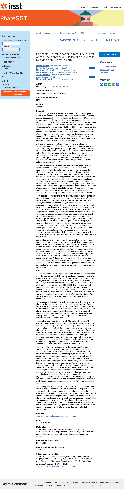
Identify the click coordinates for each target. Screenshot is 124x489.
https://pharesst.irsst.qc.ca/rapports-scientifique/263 (58, 416)
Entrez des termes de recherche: (15, 40)
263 (82, 33)
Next (112, 34)
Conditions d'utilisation (43, 486)
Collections (6, 66)
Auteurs (5, 68)
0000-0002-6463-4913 (59, 86)
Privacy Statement (101, 486)
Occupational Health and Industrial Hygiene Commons (109, 70)
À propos (47, 482)
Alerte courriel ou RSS (11, 58)
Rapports (46, 33)
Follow (92, 68)
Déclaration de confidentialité (80, 486)
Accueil (38, 33)
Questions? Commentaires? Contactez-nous (15, 93)
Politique (5, 85)
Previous (102, 34)
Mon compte (67, 482)
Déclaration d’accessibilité (109, 482)
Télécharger (109, 54)
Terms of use (61, 486)
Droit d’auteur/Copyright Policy (86, 482)
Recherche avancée (10, 54)
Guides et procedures (11, 87)
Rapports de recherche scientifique (66, 33)
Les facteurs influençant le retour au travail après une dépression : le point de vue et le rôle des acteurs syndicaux (65, 57)
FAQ (3, 76)
